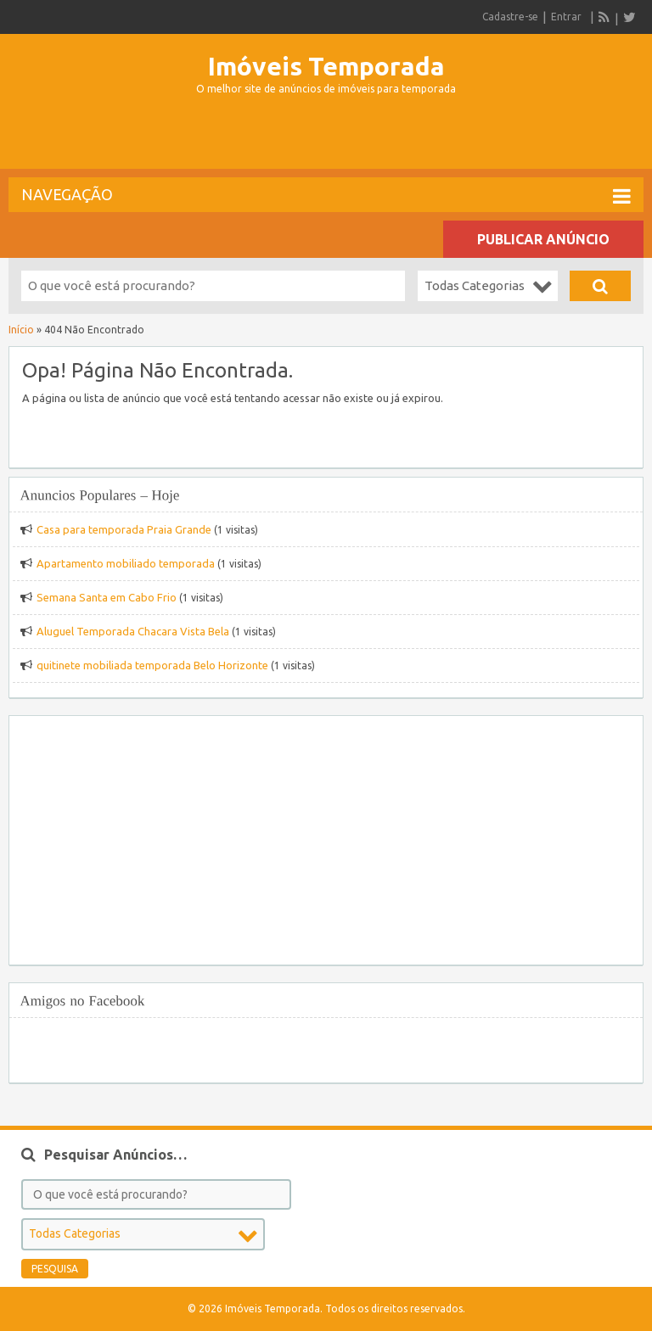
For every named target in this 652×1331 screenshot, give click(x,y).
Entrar (566, 16)
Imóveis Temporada (326, 66)
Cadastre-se (510, 16)
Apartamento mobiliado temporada (126, 563)
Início (21, 329)
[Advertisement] (326, 139)
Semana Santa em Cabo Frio (107, 597)
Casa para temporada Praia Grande (124, 529)
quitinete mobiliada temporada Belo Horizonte (152, 665)
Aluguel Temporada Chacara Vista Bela (133, 631)
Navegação (326, 196)
